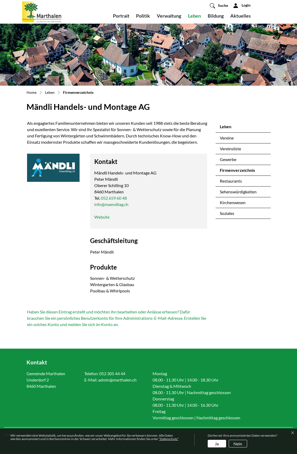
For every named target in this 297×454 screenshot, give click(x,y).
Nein (237, 443)
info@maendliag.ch (111, 204)
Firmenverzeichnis (237, 172)
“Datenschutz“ (168, 439)
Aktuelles (240, 16)
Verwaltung (169, 16)
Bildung (216, 16)
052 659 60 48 (114, 197)
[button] (218, 5)
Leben (194, 16)
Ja (217, 443)
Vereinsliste (230, 148)
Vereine (227, 137)
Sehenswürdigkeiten (238, 191)
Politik (143, 16)
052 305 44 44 (112, 373)
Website (102, 216)
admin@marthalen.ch (117, 379)
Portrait (121, 16)
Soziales (227, 213)
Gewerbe (228, 159)
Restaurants (231, 180)
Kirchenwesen (233, 202)
